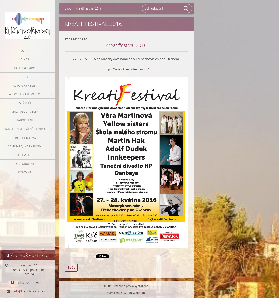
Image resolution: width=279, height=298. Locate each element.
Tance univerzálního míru (25, 129)
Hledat (186, 8)
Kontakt (24, 172)
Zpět (71, 267)
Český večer (25, 103)
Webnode (139, 293)
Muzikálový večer (24, 111)
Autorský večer (25, 85)
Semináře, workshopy (24, 146)
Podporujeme (25, 164)
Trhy (24, 77)
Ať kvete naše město (24, 94)
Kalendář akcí (25, 68)
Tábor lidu (25, 120)
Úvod (25, 51)
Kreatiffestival (24, 137)
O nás (24, 59)
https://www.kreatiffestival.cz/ (126, 69)
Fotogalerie (24, 155)
